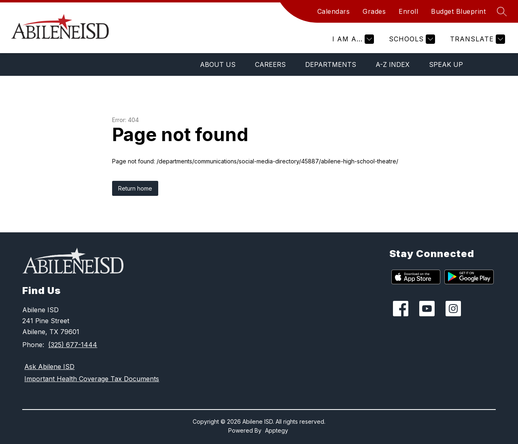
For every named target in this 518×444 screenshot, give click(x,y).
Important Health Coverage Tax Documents (91, 379)
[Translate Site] (476, 39)
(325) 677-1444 (72, 345)
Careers (270, 64)
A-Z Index (393, 64)
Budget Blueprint (458, 11)
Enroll (408, 11)
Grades (374, 11)
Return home (135, 188)
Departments (330, 64)
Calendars (333, 11)
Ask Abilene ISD (49, 366)
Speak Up (446, 64)
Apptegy (276, 430)
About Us (218, 64)
